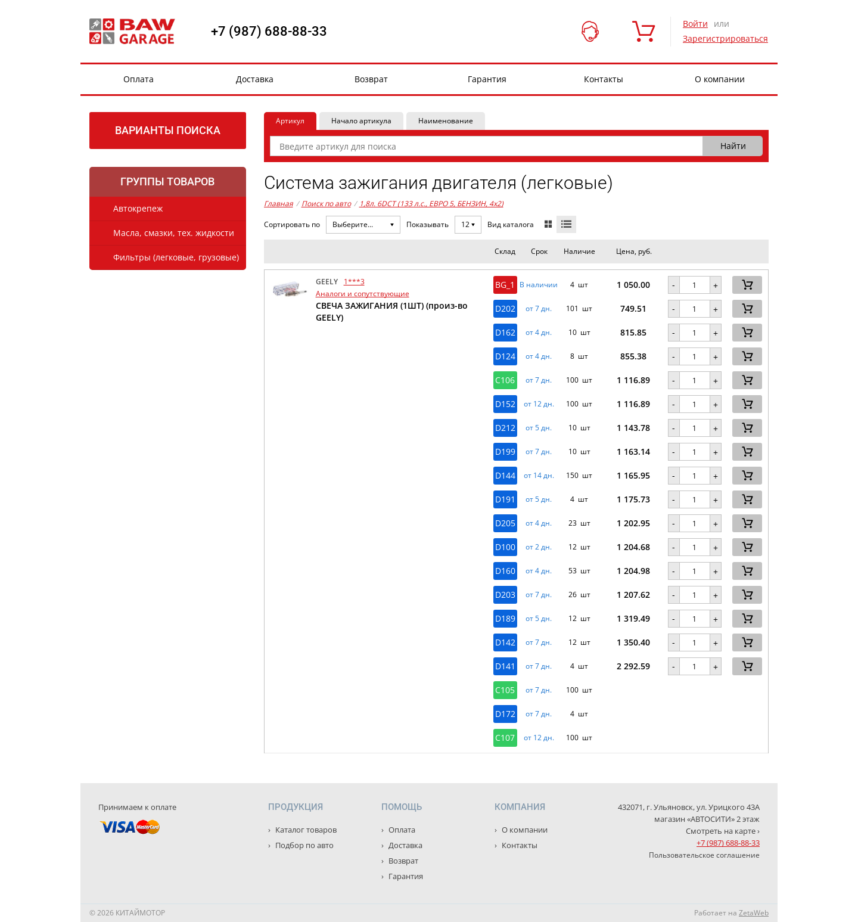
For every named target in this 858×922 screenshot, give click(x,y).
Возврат (371, 79)
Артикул (290, 121)
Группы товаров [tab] (167, 181)
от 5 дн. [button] (539, 427)
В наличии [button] (539, 284)
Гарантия (487, 79)
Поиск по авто (326, 203)
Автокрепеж (138, 208)
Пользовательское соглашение (704, 855)
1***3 (354, 282)
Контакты (603, 79)
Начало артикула (361, 121)
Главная (278, 203)
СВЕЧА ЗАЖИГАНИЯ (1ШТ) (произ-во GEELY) (392, 311)
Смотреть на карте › (723, 830)
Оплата (138, 79)
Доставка (254, 79)
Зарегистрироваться (725, 38)
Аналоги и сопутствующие (362, 293)
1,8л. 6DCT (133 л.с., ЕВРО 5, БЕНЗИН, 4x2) (431, 203)
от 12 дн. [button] (539, 404)
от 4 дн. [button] (539, 332)
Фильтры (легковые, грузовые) (176, 257)
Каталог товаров (305, 829)
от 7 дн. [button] (539, 308)
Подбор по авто (303, 845)
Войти (695, 23)
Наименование (445, 121)
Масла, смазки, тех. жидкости (173, 232)
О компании (720, 79)
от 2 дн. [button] (539, 547)
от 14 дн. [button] (539, 475)
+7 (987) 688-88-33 (269, 32)
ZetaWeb (754, 913)
